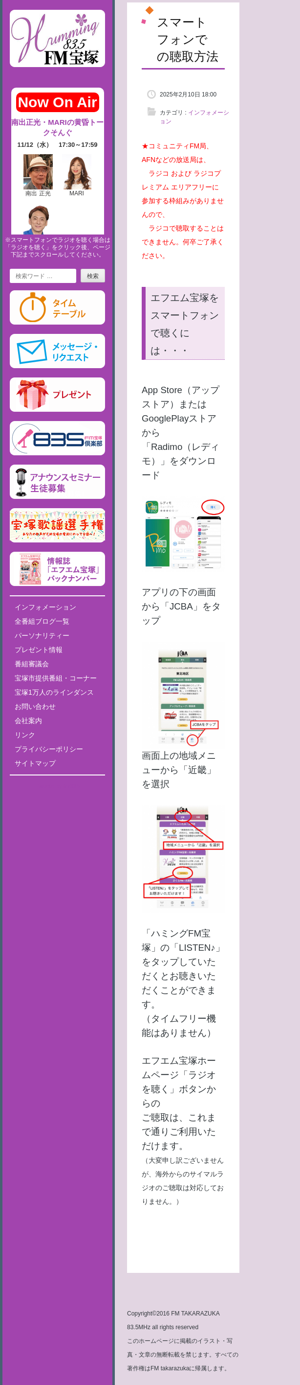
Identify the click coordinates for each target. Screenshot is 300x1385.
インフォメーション (45, 607)
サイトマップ (35, 763)
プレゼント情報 (39, 650)
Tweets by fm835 (57, 786)
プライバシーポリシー (49, 749)
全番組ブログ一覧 (42, 621)
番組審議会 (32, 664)
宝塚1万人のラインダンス (54, 692)
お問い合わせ (35, 706)
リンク (25, 735)
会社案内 (28, 721)
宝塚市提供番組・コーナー (56, 678)
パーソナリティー (42, 635)
